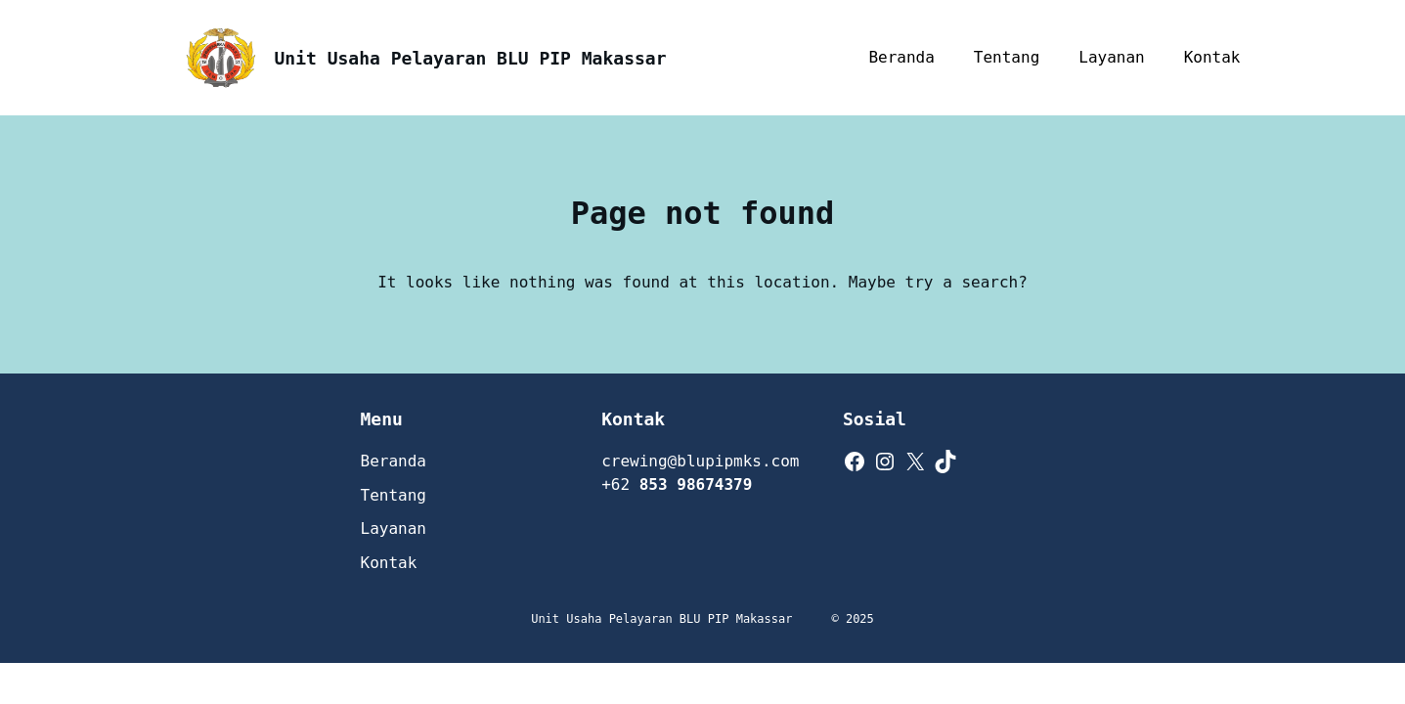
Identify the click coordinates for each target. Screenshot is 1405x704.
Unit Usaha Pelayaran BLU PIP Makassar (471, 58)
